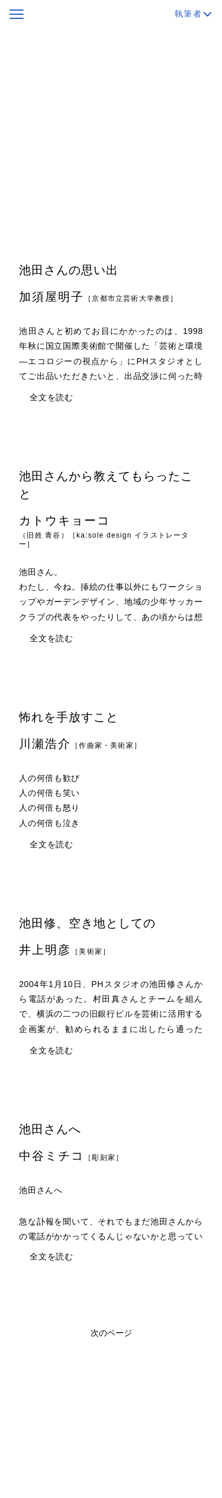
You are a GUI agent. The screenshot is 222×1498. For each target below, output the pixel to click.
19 (180, 232)
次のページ (111, 1333)
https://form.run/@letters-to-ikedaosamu (82, 183)
